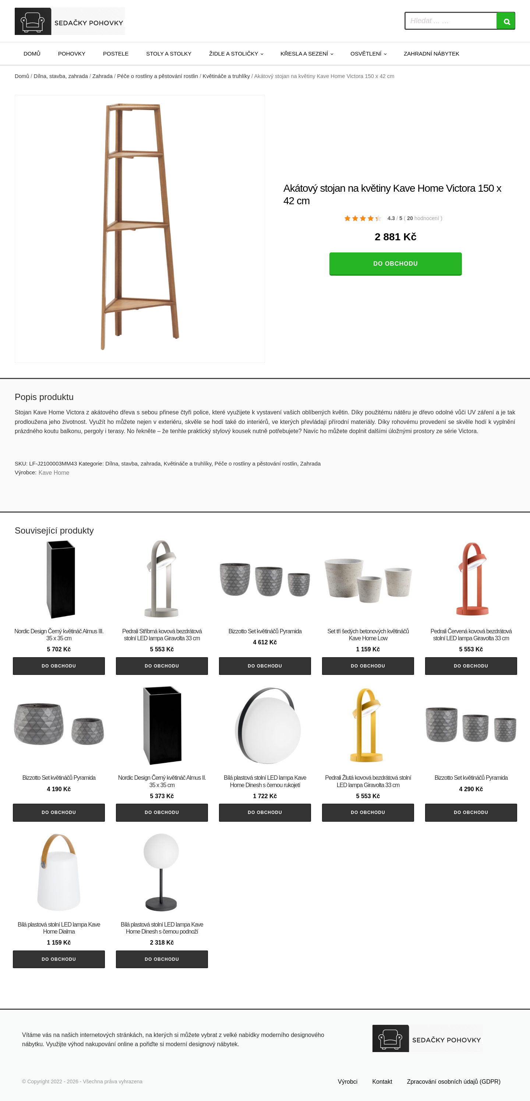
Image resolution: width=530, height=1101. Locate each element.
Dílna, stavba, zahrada (61, 76)
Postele (115, 53)
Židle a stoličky (233, 53)
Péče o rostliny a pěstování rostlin (157, 76)
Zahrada (102, 76)
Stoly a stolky (168, 53)
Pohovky (71, 53)
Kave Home (54, 473)
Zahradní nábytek (431, 53)
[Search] (506, 20)
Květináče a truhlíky (226, 76)
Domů (32, 53)
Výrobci (347, 1082)
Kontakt (382, 1082)
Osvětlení (365, 53)
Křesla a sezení (304, 53)
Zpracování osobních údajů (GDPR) (454, 1082)
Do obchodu (395, 264)
